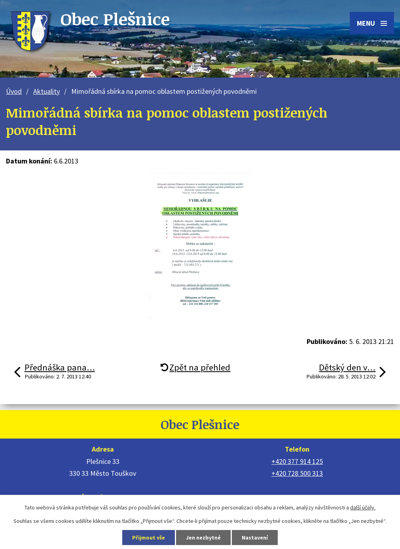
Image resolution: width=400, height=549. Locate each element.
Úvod (14, 91)
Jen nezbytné (203, 537)
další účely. (362, 507)
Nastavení (255, 537)
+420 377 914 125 (297, 461)
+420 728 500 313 (297, 473)
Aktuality (46, 91)
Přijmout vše (148, 537)
